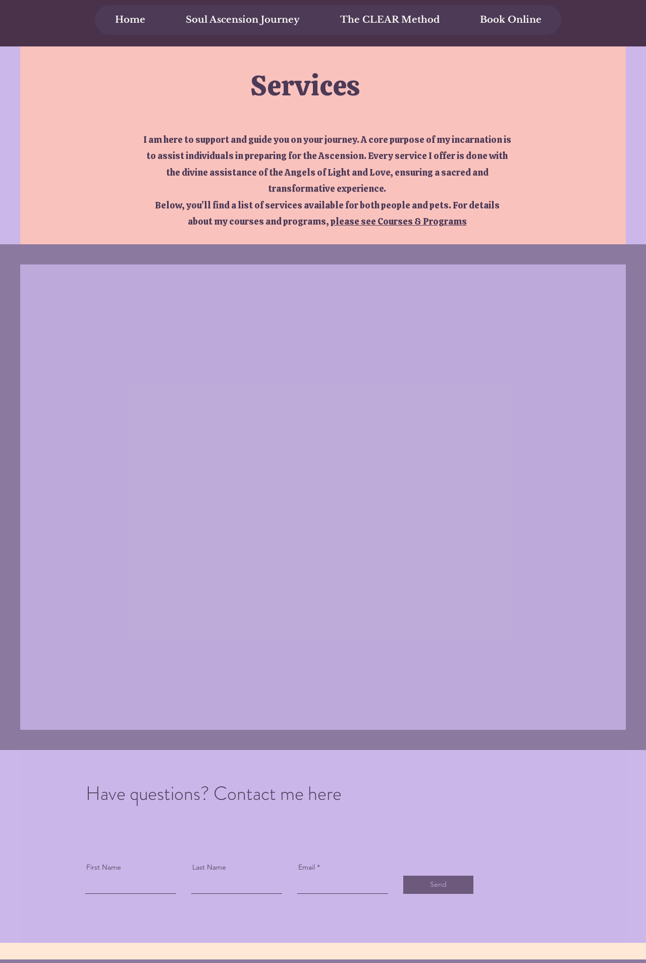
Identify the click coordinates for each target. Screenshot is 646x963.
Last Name (209, 867)
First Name (103, 867)
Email (306, 867)
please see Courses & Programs (399, 221)
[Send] (438, 885)
